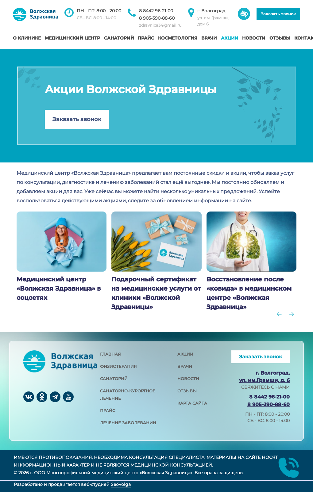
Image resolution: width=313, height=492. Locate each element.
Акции (229, 38)
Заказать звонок (278, 13)
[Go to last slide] (279, 314)
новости (188, 378)
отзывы (187, 390)
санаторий (114, 378)
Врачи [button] (209, 38)
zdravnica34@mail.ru (160, 25)
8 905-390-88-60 (157, 18)
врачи (184, 366)
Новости (253, 38)
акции (185, 354)
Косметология (177, 38)
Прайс (146, 38)
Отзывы (279, 38)
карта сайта (192, 403)
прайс (107, 410)
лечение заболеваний (128, 422)
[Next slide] (291, 314)
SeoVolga (121, 484)
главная (110, 354)
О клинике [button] (27, 38)
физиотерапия (118, 366)
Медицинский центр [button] (72, 38)
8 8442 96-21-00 (156, 10)
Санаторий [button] (119, 38)
